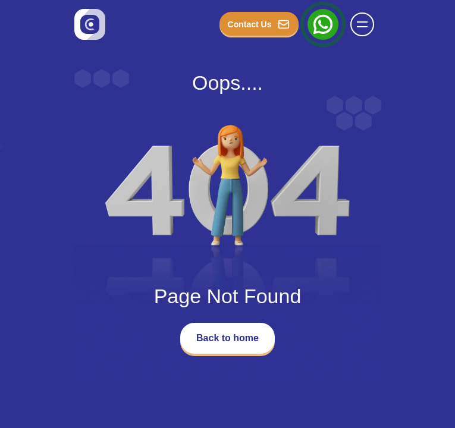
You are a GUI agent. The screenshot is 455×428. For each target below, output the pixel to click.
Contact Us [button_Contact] (259, 24)
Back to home (227, 338)
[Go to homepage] (89, 24)
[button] (362, 24)
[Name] (365, 24)
